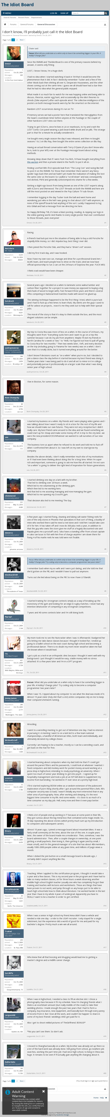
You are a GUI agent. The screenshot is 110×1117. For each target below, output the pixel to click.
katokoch (9, 301)
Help (102, 1098)
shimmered (10, 496)
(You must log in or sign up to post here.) (92, 1081)
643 (21, 75)
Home (96, 1098)
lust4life (9, 973)
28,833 (20, 260)
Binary (8, 831)
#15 (105, 864)
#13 (105, 752)
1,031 (21, 901)
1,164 (21, 628)
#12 (105, 715)
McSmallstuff (11, 740)
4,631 (21, 312)
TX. (6, 654)
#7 (105, 507)
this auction (32, 162)
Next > (22, 40)
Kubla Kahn (10, 1062)
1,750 (21, 790)
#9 (105, 591)
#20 (105, 1073)
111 (21, 449)
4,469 (21, 507)
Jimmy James (11, 698)
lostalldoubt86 (12, 889)
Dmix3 (39, 35)
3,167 (21, 945)
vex (6, 437)
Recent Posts (23, 17)
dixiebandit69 (11, 575)
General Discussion (20, 35)
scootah (9, 778)
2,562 (21, 985)
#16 (105, 906)
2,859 (21, 361)
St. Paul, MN (18, 948)
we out (20, 412)
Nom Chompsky (12, 398)
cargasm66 (10, 1015)
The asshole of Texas (15, 591)
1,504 (21, 752)
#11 (105, 673)
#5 (105, 412)
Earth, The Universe (15, 906)
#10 (105, 628)
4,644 (21, 586)
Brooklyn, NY (18, 364)
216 (21, 1027)
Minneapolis (18, 315)
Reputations (36, 17)
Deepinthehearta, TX (15, 990)
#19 (105, 1036)
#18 (105, 989)
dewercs (9, 533)
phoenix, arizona (16, 549)
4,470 (21, 842)
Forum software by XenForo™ (55, 1113)
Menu (7, 13)
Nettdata (9, 248)
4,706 (21, 409)
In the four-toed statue (14, 80)
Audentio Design (62, 1115)
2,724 (21, 665)
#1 (105, 223)
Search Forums (10, 17)
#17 (105, 947)
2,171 (21, 710)
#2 (105, 275)
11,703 (20, 1073)
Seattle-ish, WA (17, 1032)
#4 (105, 372)
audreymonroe (12, 348)
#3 (105, 322)
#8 (105, 549)
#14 (105, 805)
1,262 (21, 544)
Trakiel (8, 931)
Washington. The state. (14, 715)
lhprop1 (8, 617)
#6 (105, 470)
